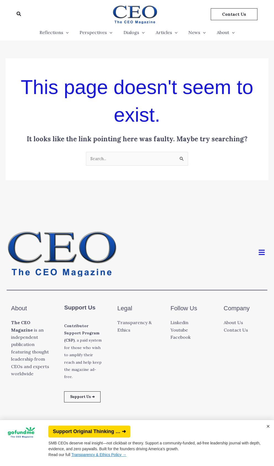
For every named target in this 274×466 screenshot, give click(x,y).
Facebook (180, 337)
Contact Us (236, 330)
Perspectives (99, 32)
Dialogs (135, 32)
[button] (19, 14)
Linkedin (179, 323)
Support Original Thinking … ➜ (89, 431)
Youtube (179, 330)
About (220, 32)
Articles (165, 32)
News (193, 32)
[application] (71, 32)
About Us (233, 323)
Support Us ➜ (84, 401)
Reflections (59, 32)
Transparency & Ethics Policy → (98, 454)
